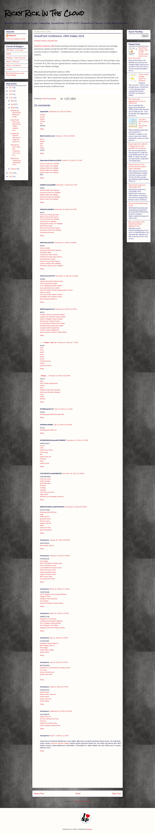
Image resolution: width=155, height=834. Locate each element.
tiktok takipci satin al (47, 545)
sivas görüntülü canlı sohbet (49, 288)
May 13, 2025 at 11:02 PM (59, 638)
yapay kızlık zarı (45, 457)
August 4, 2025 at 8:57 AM (59, 687)
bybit (41, 381)
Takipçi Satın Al (45, 717)
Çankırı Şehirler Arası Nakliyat (50, 263)
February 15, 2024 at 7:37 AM (67, 342)
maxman (43, 459)
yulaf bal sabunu (45, 365)
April (13, 104)
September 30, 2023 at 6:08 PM (60, 111)
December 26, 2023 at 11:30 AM (67, 276)
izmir (41, 143)
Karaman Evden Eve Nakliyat (50, 192)
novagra (43, 488)
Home (78, 794)
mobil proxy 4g (45, 361)
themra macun (45, 521)
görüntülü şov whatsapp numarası (52, 496)
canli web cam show (47, 492)
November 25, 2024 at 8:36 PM (76, 507)
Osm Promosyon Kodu (48, 565)
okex (41, 348)
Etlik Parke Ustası (46, 226)
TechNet (9, 69)
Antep (42, 148)
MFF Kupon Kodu (46, 576)
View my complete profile (15, 39)
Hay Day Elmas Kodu (47, 579)
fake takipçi (44, 648)
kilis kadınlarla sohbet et (48, 299)
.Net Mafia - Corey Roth (14, 50)
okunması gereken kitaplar (60, 743)
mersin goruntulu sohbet (48, 283)
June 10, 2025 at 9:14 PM (59, 662)
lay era (42, 446)
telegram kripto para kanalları (50, 390)
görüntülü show (45, 483)
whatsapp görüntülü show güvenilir (52, 414)
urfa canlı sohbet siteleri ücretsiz (51, 294)
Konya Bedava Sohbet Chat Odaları (52, 323)
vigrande (43, 490)
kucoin (42, 359)
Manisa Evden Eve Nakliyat (49, 190)
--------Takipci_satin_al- (48, 342)
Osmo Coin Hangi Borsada (49, 215)
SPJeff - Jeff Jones (12, 62)
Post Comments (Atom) (82, 801)
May (12, 101)
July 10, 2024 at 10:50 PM (63, 425)
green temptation (46, 530)
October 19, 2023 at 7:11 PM (72, 160)
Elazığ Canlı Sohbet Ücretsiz (50, 321)
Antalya (42, 115)
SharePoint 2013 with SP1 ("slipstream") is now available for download (138, 146)
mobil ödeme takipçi (47, 650)
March (13, 108)
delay (42, 461)
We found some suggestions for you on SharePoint (137, 101)
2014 (11, 98)
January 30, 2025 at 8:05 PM (60, 540)
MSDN (8, 54)
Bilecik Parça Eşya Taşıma (49, 217)
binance (43, 399)
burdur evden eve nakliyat (49, 166)
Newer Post (39, 794)
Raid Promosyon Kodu (48, 570)
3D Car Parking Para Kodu (49, 719)
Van (41, 123)
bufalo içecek (44, 463)
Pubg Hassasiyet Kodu (48, 572)
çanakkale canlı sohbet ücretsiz (51, 297)
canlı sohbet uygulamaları (49, 383)
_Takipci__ (44, 376)
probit (42, 352)
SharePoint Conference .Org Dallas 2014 (45, 41)
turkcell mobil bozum (47, 672)
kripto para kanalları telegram (50, 392)
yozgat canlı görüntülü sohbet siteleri (53, 317)
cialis (41, 448)
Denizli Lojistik (45, 248)
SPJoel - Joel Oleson (13, 65)
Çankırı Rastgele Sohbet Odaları (51, 319)
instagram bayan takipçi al (49, 643)
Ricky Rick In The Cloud (44, 13)
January (14, 169)
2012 (11, 176)
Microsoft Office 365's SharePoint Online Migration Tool (137, 224)
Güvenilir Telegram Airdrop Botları (51, 603)
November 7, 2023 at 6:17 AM (66, 185)
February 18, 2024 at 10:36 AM (59, 376)
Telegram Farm (45, 596)
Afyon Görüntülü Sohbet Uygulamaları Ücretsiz (56, 290)
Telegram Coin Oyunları (48, 619)
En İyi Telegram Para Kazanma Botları (53, 594)
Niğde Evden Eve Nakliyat (49, 195)
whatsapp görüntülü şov (48, 430)
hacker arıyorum (45, 699)
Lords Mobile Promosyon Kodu (51, 568)
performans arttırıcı (46, 450)
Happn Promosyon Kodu (48, 723)
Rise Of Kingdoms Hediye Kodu (51, 563)
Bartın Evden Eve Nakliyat (49, 199)
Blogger (89, 829)
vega (41, 514)
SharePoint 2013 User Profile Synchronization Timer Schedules (137, 167)
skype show (44, 494)
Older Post (116, 794)
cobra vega (44, 452)
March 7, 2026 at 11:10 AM (59, 736)
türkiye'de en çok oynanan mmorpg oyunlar (55, 668)
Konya (42, 117)
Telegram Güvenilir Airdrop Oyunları (52, 628)
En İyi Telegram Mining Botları (50, 623)
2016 (11, 91)
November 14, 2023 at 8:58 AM (65, 242)
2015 (11, 94)
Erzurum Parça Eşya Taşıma (50, 228)
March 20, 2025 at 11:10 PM (59, 589)
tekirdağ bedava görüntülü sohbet (51, 326)
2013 (11, 173)
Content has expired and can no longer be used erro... (15, 138)
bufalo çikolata (45, 481)
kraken (42, 363)
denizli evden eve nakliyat (49, 170)
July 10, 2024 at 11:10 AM (63, 409)
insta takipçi (44, 561)
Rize (41, 146)
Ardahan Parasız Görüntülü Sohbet (52, 314)
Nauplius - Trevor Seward (15, 58)
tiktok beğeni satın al (47, 645)
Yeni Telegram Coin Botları (49, 625)
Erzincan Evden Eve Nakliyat (50, 197)
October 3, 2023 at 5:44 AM (65, 136)
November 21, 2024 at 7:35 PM (77, 440)
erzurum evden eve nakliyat (49, 163)
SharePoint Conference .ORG (44, 46)
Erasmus (43, 721)
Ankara (42, 121)
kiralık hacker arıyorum (48, 694)
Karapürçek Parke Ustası (49, 254)
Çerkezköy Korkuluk (47, 232)
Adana (42, 119)
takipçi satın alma (46, 674)
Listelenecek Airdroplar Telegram (51, 621)
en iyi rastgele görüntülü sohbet (51, 286)
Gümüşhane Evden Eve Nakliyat (51, 223)
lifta (41, 454)
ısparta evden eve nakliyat (49, 172)
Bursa (42, 139)
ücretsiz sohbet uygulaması (49, 330)
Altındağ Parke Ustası (47, 259)
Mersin (42, 141)
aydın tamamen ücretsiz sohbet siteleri (53, 332)
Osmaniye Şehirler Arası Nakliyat (51, 266)
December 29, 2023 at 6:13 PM (66, 309)
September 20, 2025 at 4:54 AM (61, 711)
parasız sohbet (45, 292)
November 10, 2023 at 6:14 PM (66, 209)
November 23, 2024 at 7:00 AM (73, 473)
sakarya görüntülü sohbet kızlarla (51, 281)
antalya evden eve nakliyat (49, 168)
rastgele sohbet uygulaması (49, 328)
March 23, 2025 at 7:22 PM (59, 613)
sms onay (43, 670)
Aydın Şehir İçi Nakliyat (48, 221)
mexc (42, 350)
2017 (11, 87)
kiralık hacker (44, 692)
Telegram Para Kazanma (48, 599)
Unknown (12, 35)
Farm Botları (44, 601)
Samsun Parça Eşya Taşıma (50, 261)
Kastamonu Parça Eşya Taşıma (51, 257)
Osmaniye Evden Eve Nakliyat (50, 230)
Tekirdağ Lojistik (45, 252)
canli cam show (45, 479)
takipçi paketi (44, 652)
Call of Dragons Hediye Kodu (50, 725)
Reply (42, 129)
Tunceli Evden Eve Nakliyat (49, 219)
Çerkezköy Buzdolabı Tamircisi (50, 250)
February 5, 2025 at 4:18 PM (60, 556)
